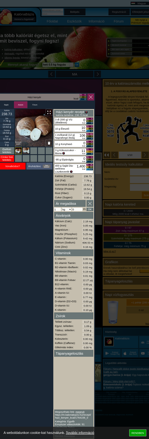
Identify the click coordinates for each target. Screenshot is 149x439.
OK (90, 209)
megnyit (79, 411)
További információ (80, 433)
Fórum (35, 105)
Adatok (20, 105)
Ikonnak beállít (18, 143)
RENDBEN (137, 433)
